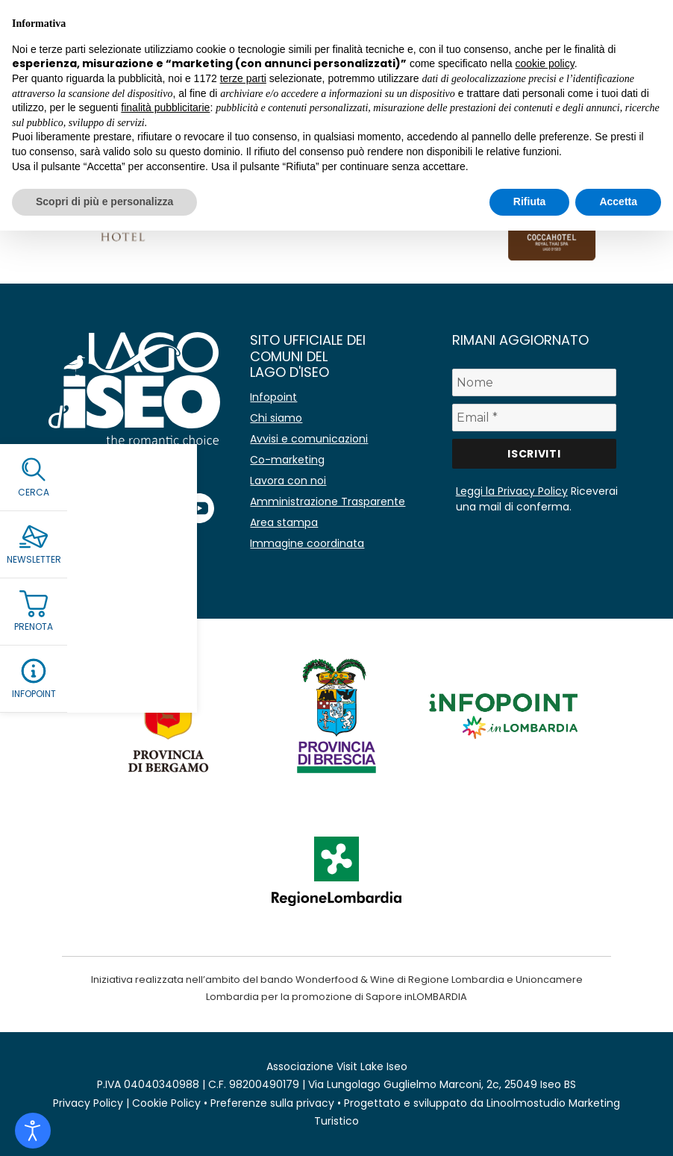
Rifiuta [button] (529, 201)
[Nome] (534, 382)
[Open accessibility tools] (33, 1131)
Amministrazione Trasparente (327, 501)
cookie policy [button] (545, 63)
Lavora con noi (288, 480)
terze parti (243, 78)
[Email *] (534, 417)
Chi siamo (276, 417)
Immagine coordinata (307, 543)
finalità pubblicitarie (165, 107)
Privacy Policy (88, 1103)
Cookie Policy (166, 1103)
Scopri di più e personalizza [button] (104, 201)
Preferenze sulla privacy (272, 1103)
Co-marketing (287, 459)
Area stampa (284, 522)
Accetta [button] (618, 201)
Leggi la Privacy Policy (512, 491)
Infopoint (273, 397)
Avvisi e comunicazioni (309, 438)
